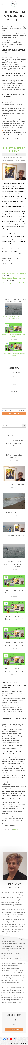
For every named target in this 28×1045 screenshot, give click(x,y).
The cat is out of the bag (14, 484)
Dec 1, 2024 (14, 449)
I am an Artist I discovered (14, 536)
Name (14, 377)
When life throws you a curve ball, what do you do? (14, 443)
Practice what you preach (14, 512)
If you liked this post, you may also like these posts (14, 300)
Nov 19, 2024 (14, 461)
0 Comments (20, 160)
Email (14, 384)
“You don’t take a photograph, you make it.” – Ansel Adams (14, 564)
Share (14, 154)
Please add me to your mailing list (15, 410)
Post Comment (14, 413)
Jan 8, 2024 (13, 321)
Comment (14, 392)
